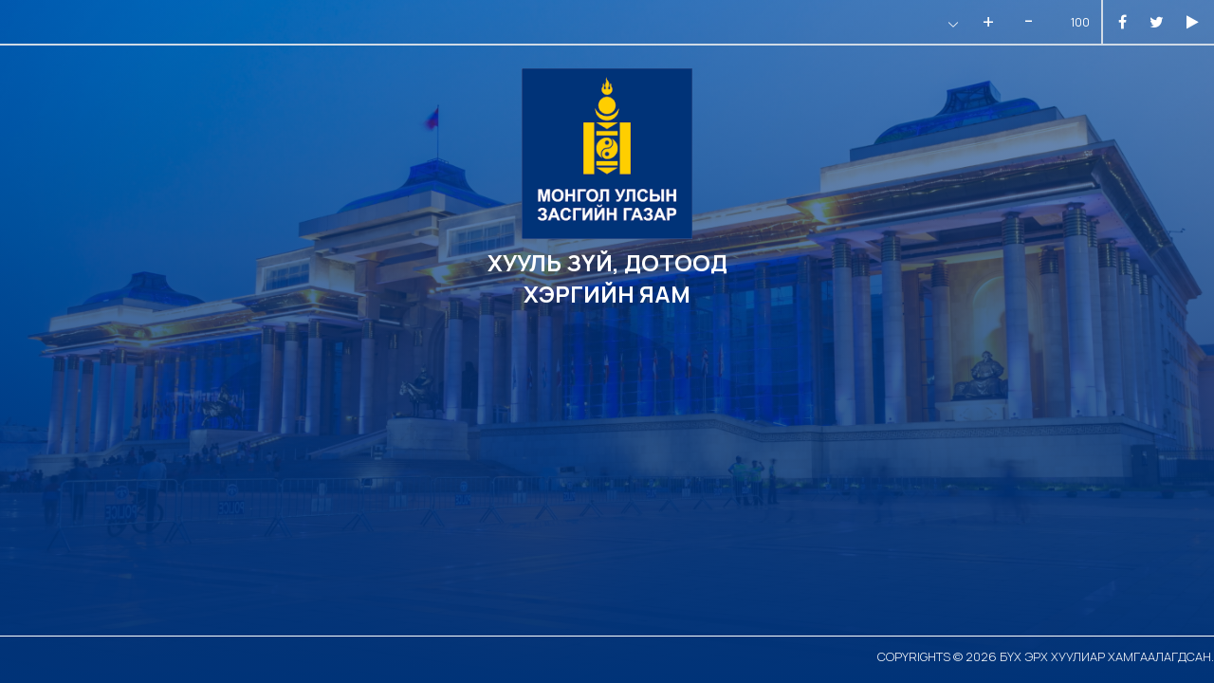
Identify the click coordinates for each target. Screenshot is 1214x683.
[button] (951, 24)
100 (1080, 22)
